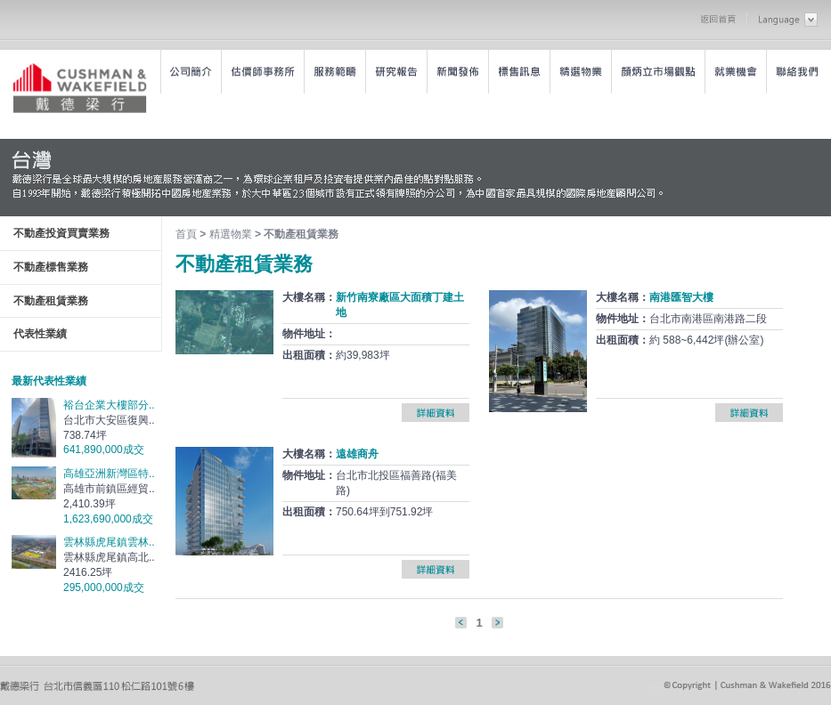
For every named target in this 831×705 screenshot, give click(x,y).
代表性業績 (40, 334)
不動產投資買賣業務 (61, 233)
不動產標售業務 (50, 267)
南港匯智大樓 (681, 297)
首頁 (186, 234)
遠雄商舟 (357, 454)
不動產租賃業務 (50, 301)
